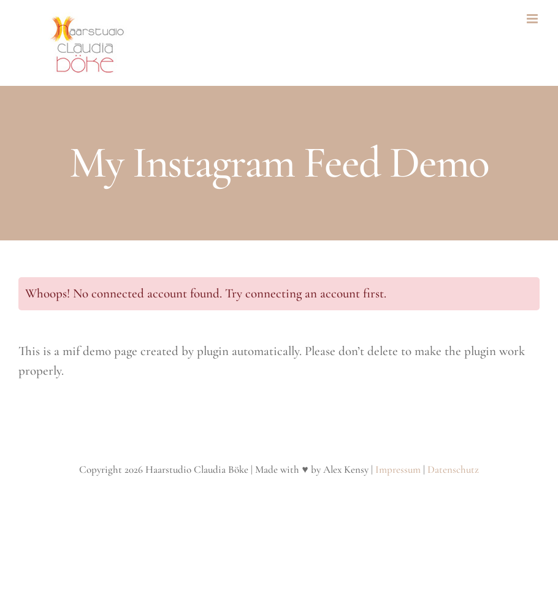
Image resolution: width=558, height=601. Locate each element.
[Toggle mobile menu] (533, 18)
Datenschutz (453, 469)
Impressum (398, 469)
